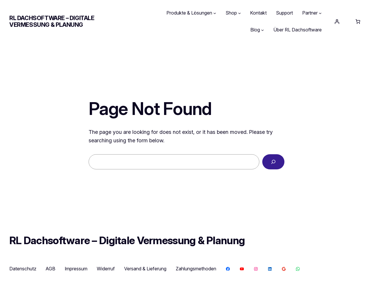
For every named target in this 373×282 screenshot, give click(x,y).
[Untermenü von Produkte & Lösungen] (214, 13)
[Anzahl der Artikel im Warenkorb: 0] (358, 21)
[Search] (273, 161)
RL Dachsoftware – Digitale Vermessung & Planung (51, 21)
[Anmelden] (337, 21)
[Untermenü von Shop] (239, 13)
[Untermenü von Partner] (320, 13)
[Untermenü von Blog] (262, 30)
